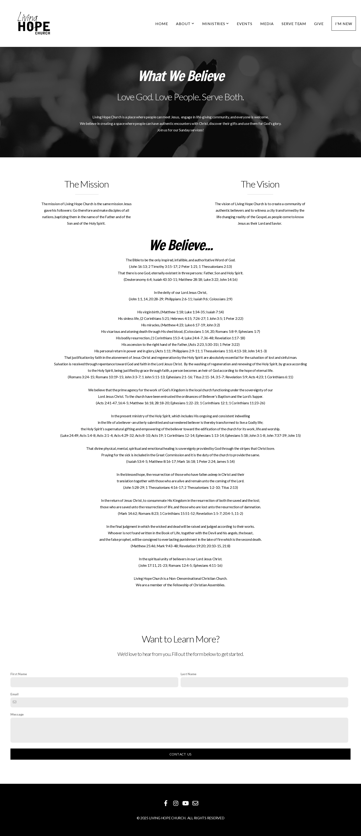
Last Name (188, 674)
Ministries (215, 23)
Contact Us (180, 754)
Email (14, 694)
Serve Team (294, 23)
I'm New (343, 23)
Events (244, 23)
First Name (18, 674)
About (185, 23)
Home (161, 23)
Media (267, 23)
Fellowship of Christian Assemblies (198, 585)
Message (17, 714)
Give (319, 23)
